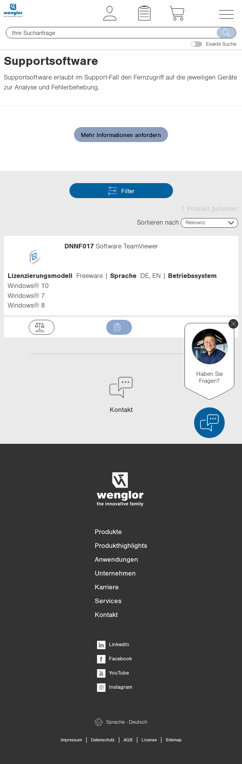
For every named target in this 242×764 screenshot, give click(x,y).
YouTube (113, 672)
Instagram (114, 687)
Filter (121, 190)
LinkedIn (113, 644)
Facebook (114, 658)
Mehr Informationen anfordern (121, 135)
